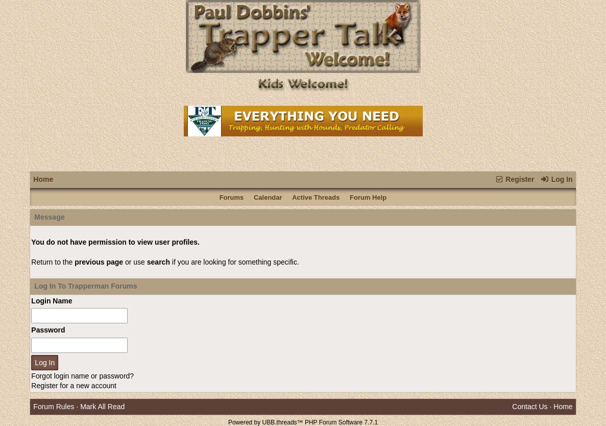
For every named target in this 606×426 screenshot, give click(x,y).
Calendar (268, 197)
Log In (556, 179)
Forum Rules (53, 407)
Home (43, 179)
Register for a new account (73, 386)
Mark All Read (102, 407)
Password (48, 330)
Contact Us (529, 407)
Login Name (51, 301)
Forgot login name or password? (82, 376)
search (158, 262)
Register (514, 179)
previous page (99, 262)
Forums (232, 197)
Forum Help (368, 197)
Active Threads (316, 197)
